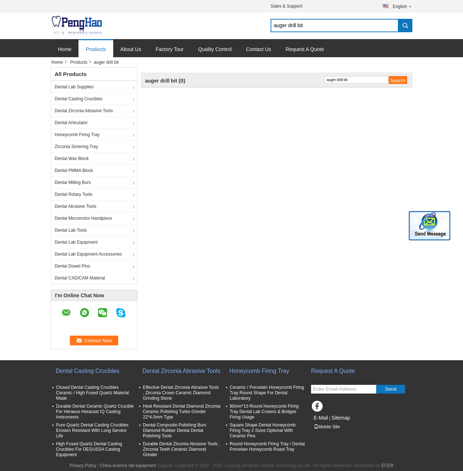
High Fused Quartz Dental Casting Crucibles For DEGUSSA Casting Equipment (89, 449)
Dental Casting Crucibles (78, 98)
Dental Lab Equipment (76, 242)
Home (64, 49)
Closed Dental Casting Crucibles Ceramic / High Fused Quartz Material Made (92, 393)
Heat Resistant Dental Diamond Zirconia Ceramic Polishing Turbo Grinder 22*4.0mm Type (181, 412)
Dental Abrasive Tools (75, 206)
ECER (388, 465)
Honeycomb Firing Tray (77, 134)
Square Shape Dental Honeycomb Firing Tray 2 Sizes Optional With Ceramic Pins (263, 430)
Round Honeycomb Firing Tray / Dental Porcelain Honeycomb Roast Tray (267, 446)
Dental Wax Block (72, 158)
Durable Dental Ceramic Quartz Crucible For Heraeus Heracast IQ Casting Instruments (95, 412)
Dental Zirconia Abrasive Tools (84, 110)
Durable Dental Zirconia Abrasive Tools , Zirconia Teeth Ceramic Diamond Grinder (181, 449)
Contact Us (258, 49)
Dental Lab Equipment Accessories (88, 254)
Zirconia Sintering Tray (76, 146)
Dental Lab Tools (71, 230)
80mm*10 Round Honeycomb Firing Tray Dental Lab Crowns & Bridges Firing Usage (264, 412)
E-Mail (321, 418)
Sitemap (340, 418)
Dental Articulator (71, 122)
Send (390, 389)
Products (96, 49)
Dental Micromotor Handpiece (83, 218)
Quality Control (215, 49)
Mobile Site (327, 426)
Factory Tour (170, 49)
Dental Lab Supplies (74, 86)
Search (405, 25)
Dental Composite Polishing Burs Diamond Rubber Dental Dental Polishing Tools (174, 430)
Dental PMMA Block (74, 170)
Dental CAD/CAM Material (80, 278)
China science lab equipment (128, 465)
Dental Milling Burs (73, 182)
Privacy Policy (83, 465)
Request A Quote (305, 49)
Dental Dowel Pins (72, 266)
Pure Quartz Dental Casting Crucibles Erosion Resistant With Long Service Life (92, 430)
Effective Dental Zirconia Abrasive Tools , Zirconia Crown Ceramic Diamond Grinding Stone (181, 393)
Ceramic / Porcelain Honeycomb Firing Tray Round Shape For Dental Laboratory (267, 393)
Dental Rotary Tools (74, 194)
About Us (130, 49)
